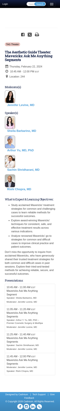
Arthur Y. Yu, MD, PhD (26, 320)
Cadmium (23, 394)
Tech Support (39, 394)
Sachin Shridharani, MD (27, 345)
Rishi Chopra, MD (24, 371)
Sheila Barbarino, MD (26, 298)
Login (5, 4)
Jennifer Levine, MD (27, 302)
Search (39, 4)
